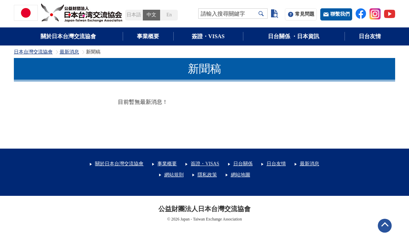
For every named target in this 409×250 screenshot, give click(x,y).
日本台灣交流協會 (33, 52)
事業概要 (148, 36)
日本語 (134, 14)
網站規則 (174, 174)
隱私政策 (207, 174)
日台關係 (243, 163)
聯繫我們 (340, 14)
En (169, 14)
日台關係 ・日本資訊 (293, 36)
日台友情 (370, 36)
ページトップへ (385, 226)
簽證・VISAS (208, 36)
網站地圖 (240, 174)
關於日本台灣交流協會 (68, 36)
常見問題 (304, 14)
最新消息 (69, 52)
